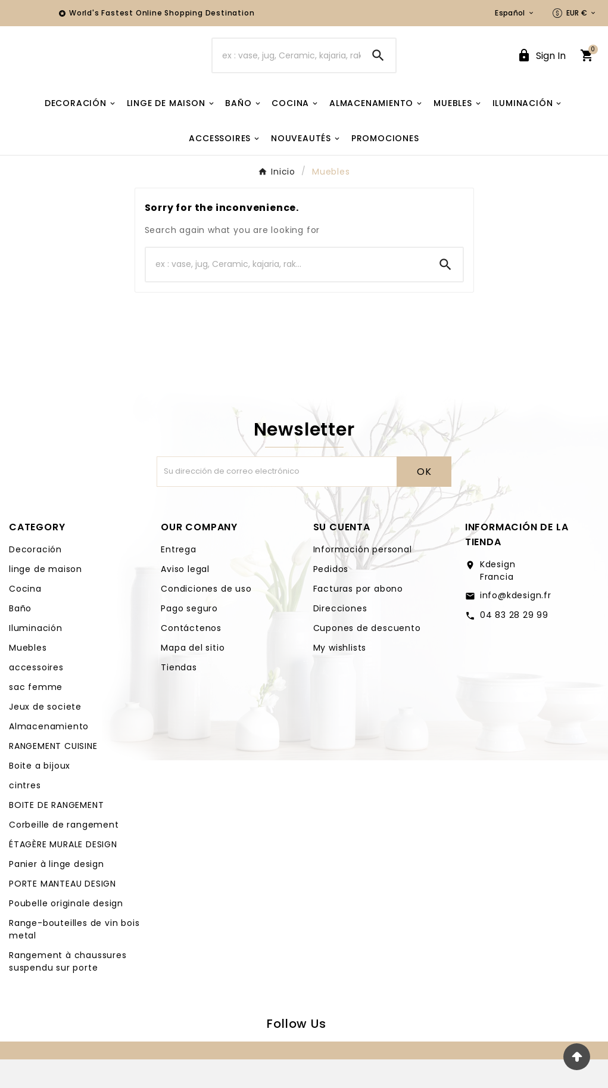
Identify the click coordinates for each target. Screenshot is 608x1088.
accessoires (36, 696)
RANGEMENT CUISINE (53, 775)
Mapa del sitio (193, 676)
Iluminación (36, 657)
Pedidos (331, 598)
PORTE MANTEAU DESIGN (62, 912)
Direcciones (340, 637)
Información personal (362, 578)
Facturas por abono (358, 617)
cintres (25, 814)
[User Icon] (541, 70)
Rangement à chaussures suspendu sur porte (68, 990)
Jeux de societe (45, 735)
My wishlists (340, 676)
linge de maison (45, 598)
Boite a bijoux (39, 794)
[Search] (378, 69)
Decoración (35, 578)
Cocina (25, 617)
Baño (20, 637)
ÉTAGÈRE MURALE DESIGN (63, 873)
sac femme (36, 716)
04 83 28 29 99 (514, 643)
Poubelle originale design (66, 932)
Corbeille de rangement (64, 853)
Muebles (28, 676)
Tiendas (179, 696)
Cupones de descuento (367, 657)
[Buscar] (286, 69)
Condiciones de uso (206, 617)
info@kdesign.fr (515, 624)
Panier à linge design (56, 893)
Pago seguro (189, 637)
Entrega (179, 578)
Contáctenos (191, 657)
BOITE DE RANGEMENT (56, 834)
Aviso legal (185, 598)
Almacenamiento (49, 755)
